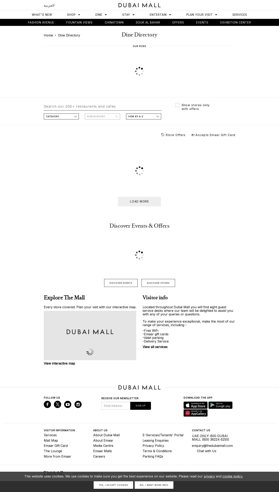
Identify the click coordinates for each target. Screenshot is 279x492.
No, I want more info (154, 485)
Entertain (160, 14)
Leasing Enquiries (156, 440)
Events (202, 22)
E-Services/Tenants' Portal (163, 435)
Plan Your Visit (201, 14)
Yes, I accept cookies (113, 485)
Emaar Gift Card (56, 446)
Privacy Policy (153, 446)
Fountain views (79, 22)
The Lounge (53, 451)
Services (239, 14)
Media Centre (103, 446)
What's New (42, 14)
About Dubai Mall (106, 435)
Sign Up (141, 405)
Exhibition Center (235, 22)
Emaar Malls (102, 451)
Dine (101, 14)
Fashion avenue (41, 22)
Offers (178, 22)
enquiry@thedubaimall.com (212, 446)
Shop (73, 14)
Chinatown (114, 22)
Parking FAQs (153, 456)
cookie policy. (232, 476)
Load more (139, 201)
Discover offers (158, 283)
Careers (99, 456)
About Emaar (103, 440)
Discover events (121, 283)
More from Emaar (57, 456)
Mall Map (51, 440)
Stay (128, 14)
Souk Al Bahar (148, 22)
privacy (209, 476)
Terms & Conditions (157, 451)
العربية (49, 5)
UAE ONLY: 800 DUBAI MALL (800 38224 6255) (210, 437)
